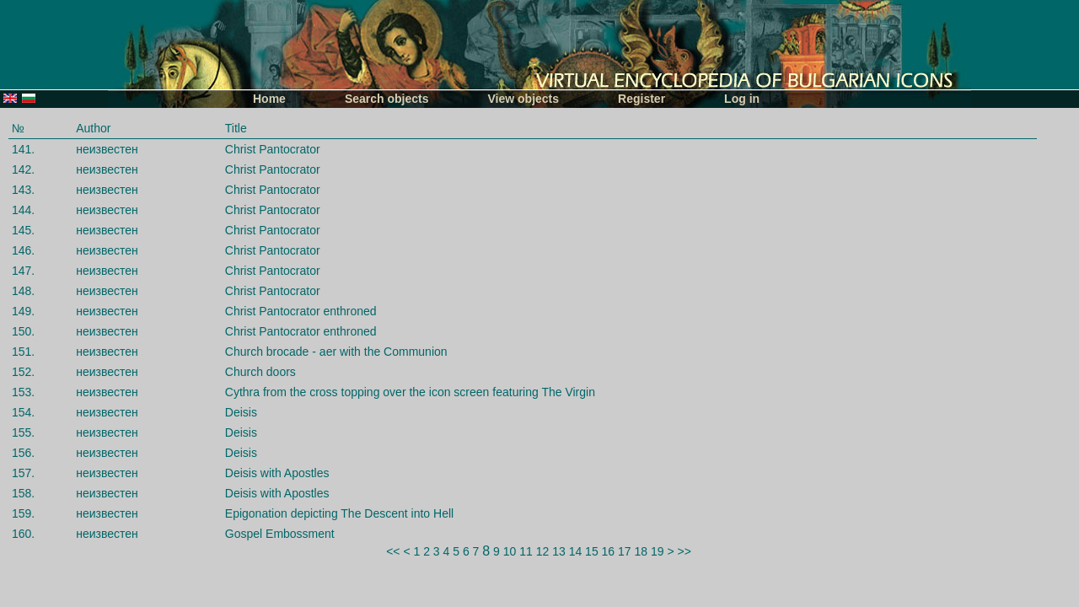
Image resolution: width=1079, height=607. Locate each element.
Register (641, 98)
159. (23, 513)
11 (526, 551)
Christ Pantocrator (272, 149)
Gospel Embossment (280, 533)
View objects (524, 98)
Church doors (260, 372)
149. (23, 311)
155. (23, 432)
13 (559, 551)
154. (23, 412)
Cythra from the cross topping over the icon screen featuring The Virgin (410, 392)
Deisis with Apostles (277, 473)
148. (23, 291)
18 (641, 551)
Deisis (241, 412)
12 (543, 551)
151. (23, 351)
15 (592, 551)
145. (23, 230)
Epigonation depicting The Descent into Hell (339, 513)
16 (608, 551)
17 (624, 551)
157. (23, 473)
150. (23, 331)
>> (684, 551)
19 (657, 551)
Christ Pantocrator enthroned (301, 311)
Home (269, 98)
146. (23, 250)
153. (23, 392)
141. (23, 149)
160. (23, 533)
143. (23, 189)
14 (575, 551)
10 (510, 551)
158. (23, 493)
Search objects (387, 98)
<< (393, 551)
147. (23, 270)
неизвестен (107, 149)
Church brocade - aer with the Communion (336, 351)
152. (23, 372)
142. (23, 169)
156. (23, 452)
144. (23, 210)
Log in (742, 98)
